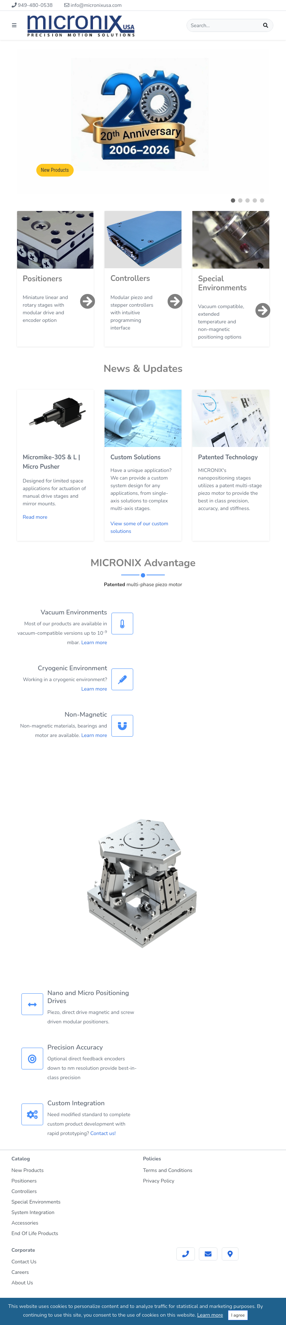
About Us (22, 1282)
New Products (55, 170)
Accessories (25, 1223)
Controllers (130, 278)
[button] (233, 200)
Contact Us (24, 1261)
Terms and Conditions (167, 1170)
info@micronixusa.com (93, 5)
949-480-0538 (32, 5)
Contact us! (103, 1133)
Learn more (94, 642)
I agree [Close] (238, 1315)
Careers (20, 1272)
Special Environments (222, 283)
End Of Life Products (35, 1233)
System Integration (33, 1212)
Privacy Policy (158, 1180)
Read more (35, 517)
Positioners (42, 279)
